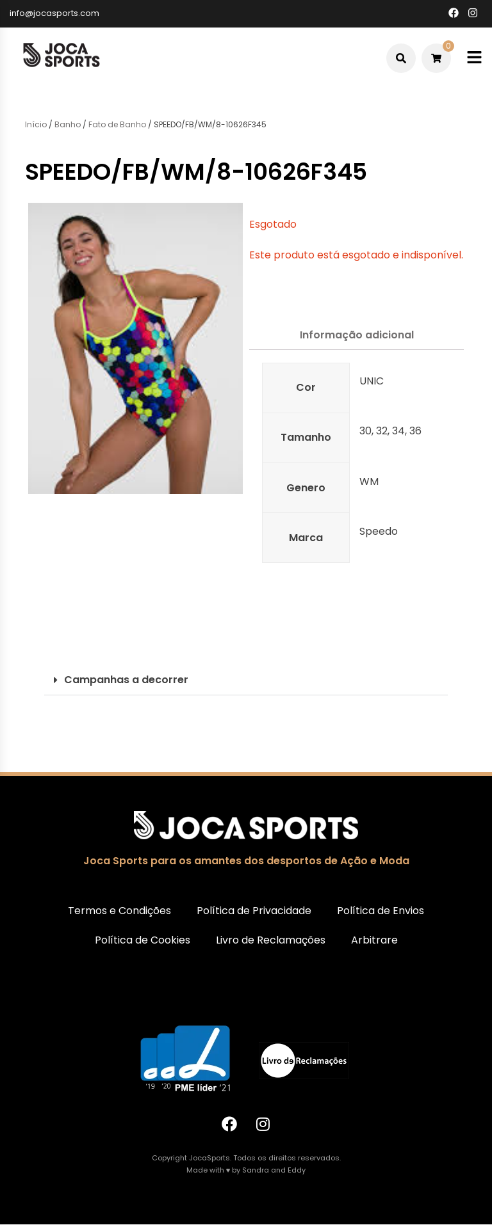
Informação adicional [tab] (357, 335)
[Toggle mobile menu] (474, 58)
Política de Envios (380, 910)
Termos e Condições (119, 910)
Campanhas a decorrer (126, 679)
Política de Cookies (142, 940)
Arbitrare (374, 940)
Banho (67, 124)
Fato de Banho (117, 124)
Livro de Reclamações (270, 940)
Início (36, 124)
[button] (246, 680)
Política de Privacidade (254, 910)
